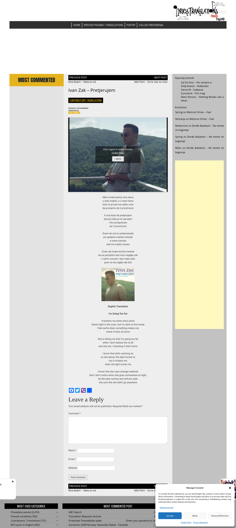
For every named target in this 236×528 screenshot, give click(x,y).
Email (72, 460)
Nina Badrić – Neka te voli (82, 82)
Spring (179, 112)
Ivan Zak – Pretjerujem (91, 90)
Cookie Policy (186, 523)
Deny (194, 515)
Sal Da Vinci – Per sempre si (196, 82)
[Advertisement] (118, 51)
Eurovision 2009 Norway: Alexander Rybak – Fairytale (98, 526)
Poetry (131, 25)
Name (72, 451)
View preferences (220, 515)
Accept (170, 515)
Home (76, 25)
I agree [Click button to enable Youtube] (118, 160)
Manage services (167, 508)
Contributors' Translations (86, 100)
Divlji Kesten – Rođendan (195, 86)
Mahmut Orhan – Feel (199, 112)
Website (72, 469)
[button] (229, 487)
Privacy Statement (200, 523)
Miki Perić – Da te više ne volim (151, 82)
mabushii (90, 108)
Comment (74, 414)
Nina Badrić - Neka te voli (34, 484)
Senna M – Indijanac (192, 89)
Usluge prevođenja (151, 25)
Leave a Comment (75, 113)
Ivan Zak (78, 111)
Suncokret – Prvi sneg (193, 93)
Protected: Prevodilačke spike (85, 522)
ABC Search (75, 513)
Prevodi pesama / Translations (103, 25)
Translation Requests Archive (85, 517)
